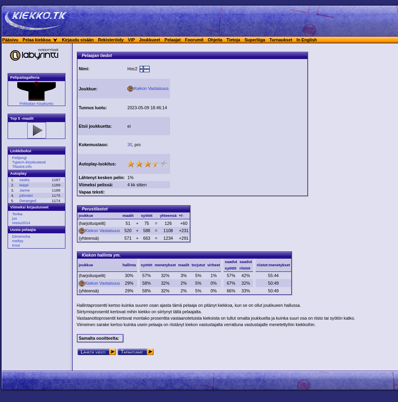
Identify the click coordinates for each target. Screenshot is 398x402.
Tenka (17, 214)
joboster (26, 195)
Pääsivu (10, 39)
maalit (183, 265)
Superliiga (254, 39)
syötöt (146, 265)
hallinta (129, 265)
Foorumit (194, 39)
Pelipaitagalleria (24, 77)
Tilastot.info (22, 166)
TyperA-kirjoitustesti (29, 162)
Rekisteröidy (111, 39)
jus (14, 218)
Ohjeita (215, 39)
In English (306, 39)
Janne (24, 190)
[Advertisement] (238, 115)
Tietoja (233, 39)
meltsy (17, 241)
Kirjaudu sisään (77, 39)
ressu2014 (21, 222)
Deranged (27, 200)
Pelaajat (172, 39)
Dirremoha (21, 236)
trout (16, 245)
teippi (23, 185)
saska (24, 180)
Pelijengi (19, 157)
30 (129, 144)
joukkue (86, 265)
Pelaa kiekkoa (36, 39)
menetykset (165, 265)
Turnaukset (281, 39)
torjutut (198, 265)
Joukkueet (149, 39)
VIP (131, 39)
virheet (213, 265)
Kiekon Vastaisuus (148, 88)
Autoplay (18, 173)
